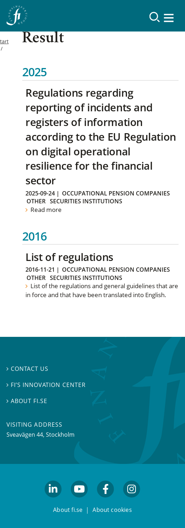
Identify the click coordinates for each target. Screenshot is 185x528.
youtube (79, 500)
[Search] (154, 17)
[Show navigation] (169, 17)
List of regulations (69, 257)
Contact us (27, 368)
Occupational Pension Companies (116, 193)
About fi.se (26, 401)
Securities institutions (86, 201)
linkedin (53, 500)
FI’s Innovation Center (46, 385)
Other (36, 201)
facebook (106, 500)
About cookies (112, 510)
